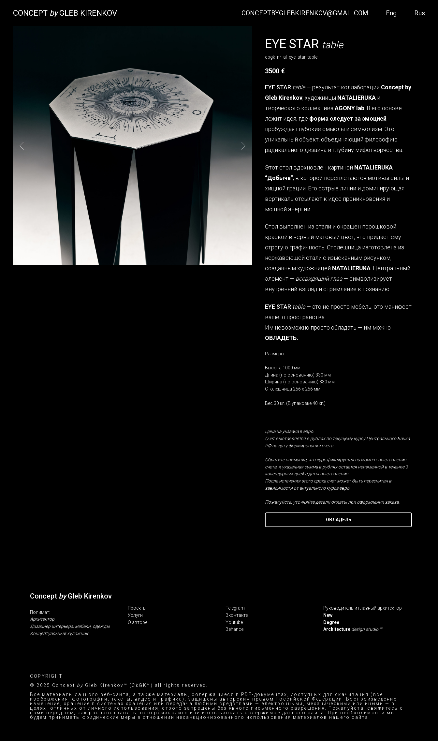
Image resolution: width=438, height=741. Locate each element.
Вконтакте (237, 615)
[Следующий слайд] (243, 145)
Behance (234, 629)
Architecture (337, 629)
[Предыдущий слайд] (22, 145)
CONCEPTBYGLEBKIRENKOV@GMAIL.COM (304, 13)
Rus (419, 13)
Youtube (234, 622)
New (327, 615)
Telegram (235, 608)
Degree (331, 622)
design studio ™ (366, 629)
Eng (391, 13)
